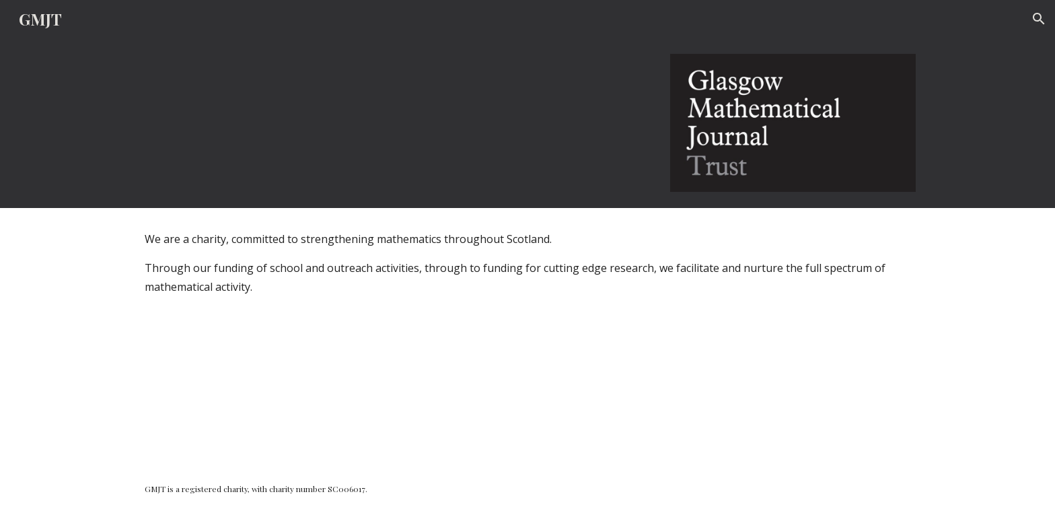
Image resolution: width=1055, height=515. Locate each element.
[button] (1039, 19)
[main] (527, 335)
